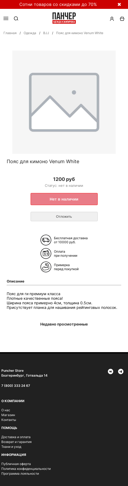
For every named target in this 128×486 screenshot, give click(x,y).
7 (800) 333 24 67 (15, 386)
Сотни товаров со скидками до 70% (58, 4)
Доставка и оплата (16, 437)
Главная (10, 33)
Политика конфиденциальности (26, 469)
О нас (5, 410)
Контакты (8, 420)
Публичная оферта (16, 464)
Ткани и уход (11, 447)
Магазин (8, 415)
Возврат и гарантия (16, 442)
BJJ (46, 33)
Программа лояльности (20, 473)
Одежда (30, 33)
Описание (15, 281)
